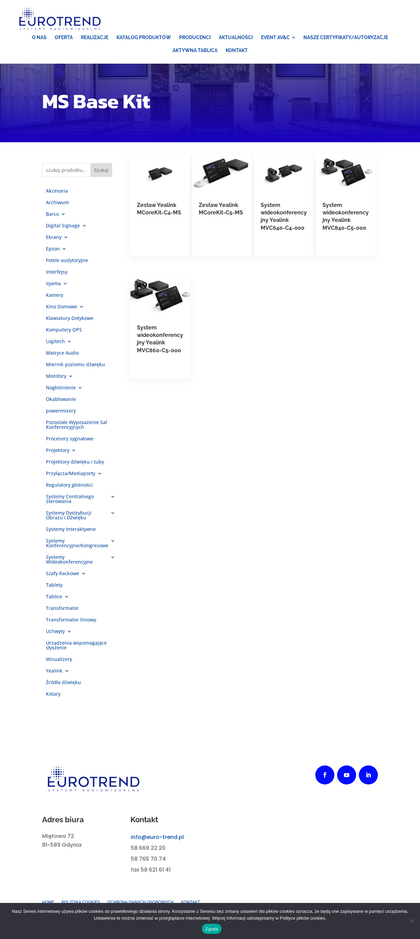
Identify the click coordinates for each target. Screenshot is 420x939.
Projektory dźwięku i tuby (75, 465)
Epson (53, 252)
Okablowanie (61, 402)
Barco (52, 217)
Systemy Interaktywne (71, 532)
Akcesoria (57, 194)
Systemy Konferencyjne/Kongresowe (77, 546)
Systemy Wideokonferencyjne (69, 562)
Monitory (56, 379)
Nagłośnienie (61, 390)
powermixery (61, 414)
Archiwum (57, 205)
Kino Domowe (61, 309)
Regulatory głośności (69, 488)
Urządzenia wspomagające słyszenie (76, 648)
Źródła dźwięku (63, 685)
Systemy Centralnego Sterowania (70, 502)
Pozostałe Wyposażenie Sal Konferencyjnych (76, 428)
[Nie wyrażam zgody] (411, 921)
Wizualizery (59, 662)
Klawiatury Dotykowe (69, 321)
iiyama (53, 286)
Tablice (54, 599)
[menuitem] (39, 40)
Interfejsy (56, 275)
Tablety (54, 588)
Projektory (57, 453)
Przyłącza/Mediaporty (70, 476)
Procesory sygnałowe (69, 441)
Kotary (53, 697)
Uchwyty (55, 634)
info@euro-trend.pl (157, 840)
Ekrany (54, 240)
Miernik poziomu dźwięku (75, 367)
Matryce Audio (62, 356)
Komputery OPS (64, 333)
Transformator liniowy (71, 623)
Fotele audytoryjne (67, 263)
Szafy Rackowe (62, 576)
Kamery (54, 298)
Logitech (55, 344)
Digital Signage (63, 228)
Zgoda (211, 929)
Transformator (62, 611)
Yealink (54, 674)
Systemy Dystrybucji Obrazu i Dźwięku (68, 518)
